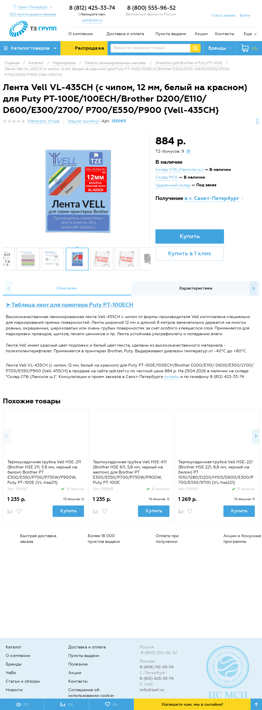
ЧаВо (11, 672)
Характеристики (195, 288)
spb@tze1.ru (92, 20)
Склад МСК (166, 177)
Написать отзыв (43, 121)
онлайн (171, 376)
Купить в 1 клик (189, 253)
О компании (80, 33)
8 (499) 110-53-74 (156, 667)
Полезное (78, 664)
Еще (248, 33)
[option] (77, 190)
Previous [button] (8, 288)
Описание (67, 288)
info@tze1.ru (152, 689)
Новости (14, 689)
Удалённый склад (172, 185)
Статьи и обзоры (23, 681)
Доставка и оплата (125, 33)
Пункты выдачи (170, 33)
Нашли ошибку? (84, 121)
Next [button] (253, 288)
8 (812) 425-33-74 (92, 8)
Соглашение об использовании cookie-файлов (91, 695)
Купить (190, 236)
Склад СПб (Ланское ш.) (179, 169)
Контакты (224, 33)
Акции (201, 33)
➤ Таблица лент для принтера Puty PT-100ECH (69, 305)
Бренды (13, 664)
